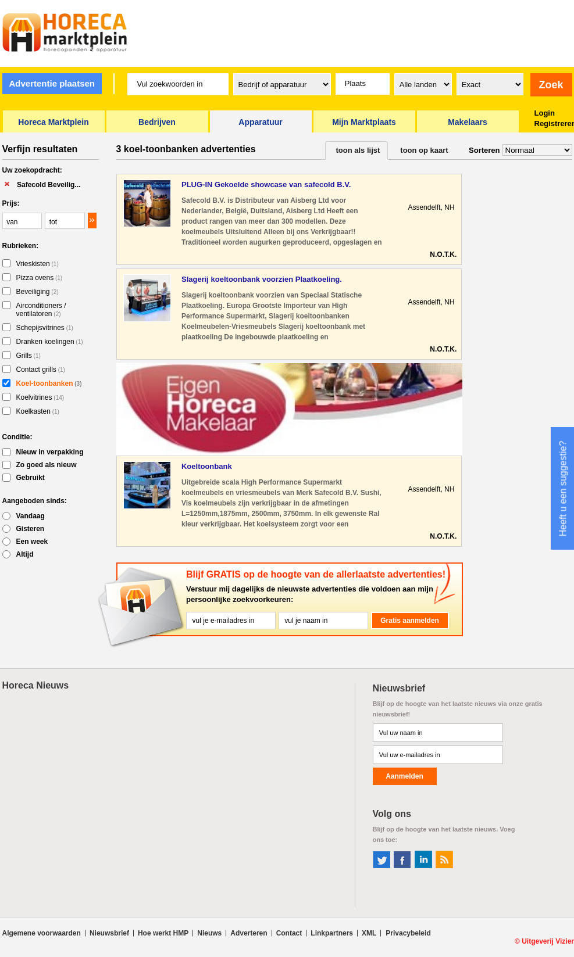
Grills (28, 356)
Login (544, 113)
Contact (289, 933)
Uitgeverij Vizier (548, 941)
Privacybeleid (408, 933)
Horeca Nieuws (35, 685)
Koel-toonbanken (49, 383)
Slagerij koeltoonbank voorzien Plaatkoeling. (261, 279)
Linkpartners (332, 933)
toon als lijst (358, 150)
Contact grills (40, 369)
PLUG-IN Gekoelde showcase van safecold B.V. (266, 184)
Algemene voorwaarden (41, 933)
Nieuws (209, 933)
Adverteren (248, 933)
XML (369, 933)
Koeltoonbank (206, 466)
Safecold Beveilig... (48, 184)
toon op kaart (424, 150)
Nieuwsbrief (109, 933)
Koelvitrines (40, 397)
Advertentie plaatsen (52, 83)
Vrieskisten (37, 264)
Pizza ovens (39, 278)
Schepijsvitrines (44, 328)
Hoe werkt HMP (163, 933)
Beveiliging (37, 292)
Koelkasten (37, 411)
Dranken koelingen (49, 342)
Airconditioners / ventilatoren (41, 310)
